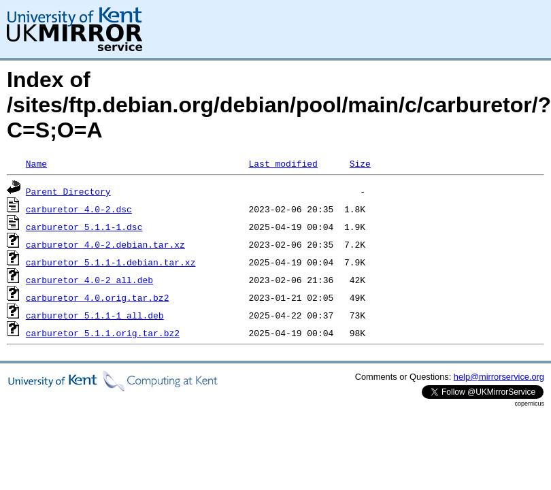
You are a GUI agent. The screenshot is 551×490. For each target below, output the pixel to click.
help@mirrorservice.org (499, 377)
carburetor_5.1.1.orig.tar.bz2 (103, 333)
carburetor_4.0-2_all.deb (89, 280)
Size (360, 163)
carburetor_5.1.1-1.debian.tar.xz (111, 262)
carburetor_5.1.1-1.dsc (84, 226)
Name (36, 163)
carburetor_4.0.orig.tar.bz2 (97, 297)
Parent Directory (68, 191)
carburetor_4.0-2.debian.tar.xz (105, 244)
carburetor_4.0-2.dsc (79, 209)
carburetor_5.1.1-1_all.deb (95, 315)
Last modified (282, 163)
